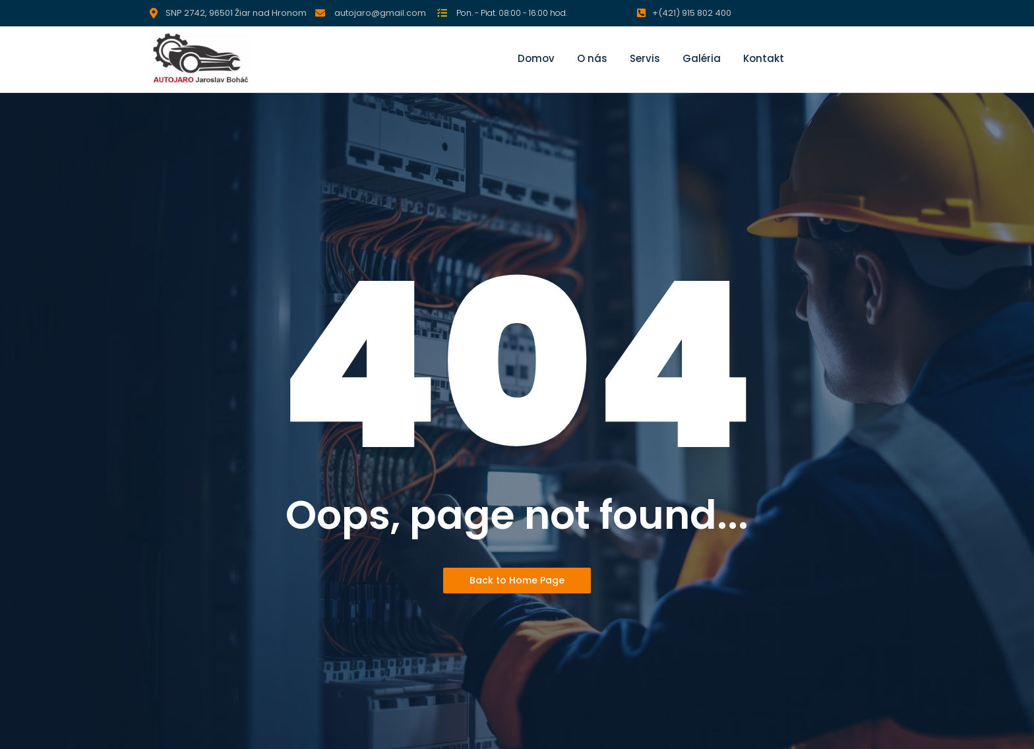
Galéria (702, 58)
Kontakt (763, 58)
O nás (592, 58)
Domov (536, 58)
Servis (645, 58)
